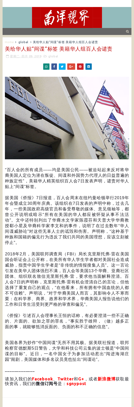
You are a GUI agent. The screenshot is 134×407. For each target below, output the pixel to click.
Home (9, 42)
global (23, 42)
